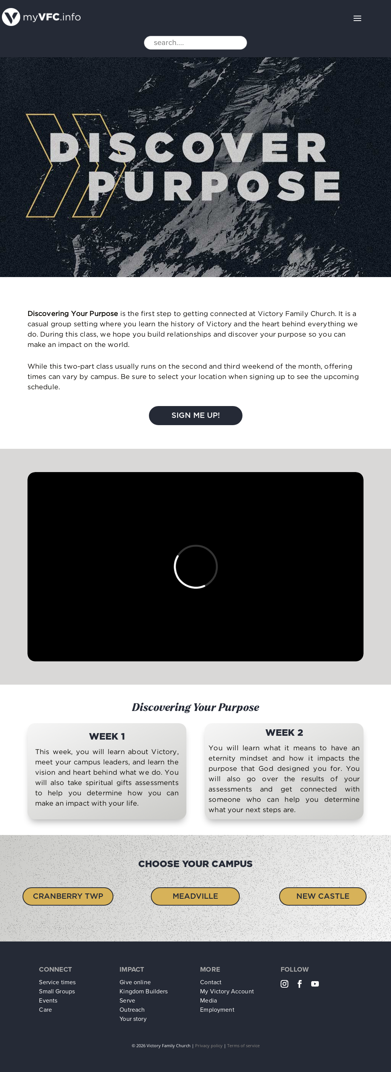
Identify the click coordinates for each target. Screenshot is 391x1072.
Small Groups (57, 991)
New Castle (322, 896)
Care (45, 1010)
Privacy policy (209, 1045)
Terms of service (243, 1045)
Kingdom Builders (144, 991)
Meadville (195, 896)
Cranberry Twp (68, 896)
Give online (135, 982)
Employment (217, 1010)
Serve (127, 1000)
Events (48, 1000)
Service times (57, 982)
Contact (210, 982)
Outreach (132, 1010)
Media (208, 1000)
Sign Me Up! (195, 415)
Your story (133, 1019)
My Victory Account (227, 991)
